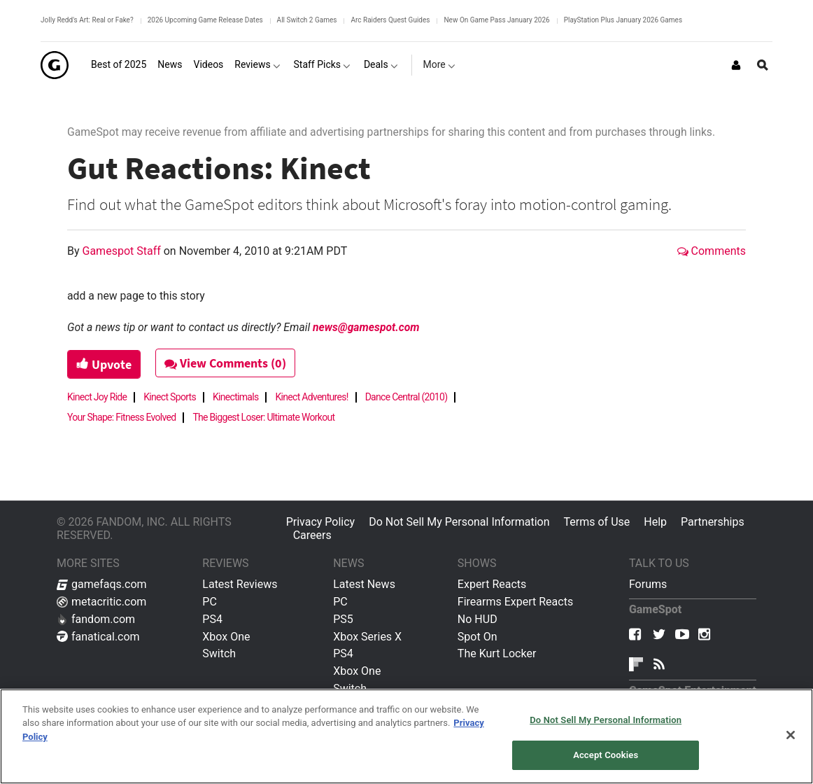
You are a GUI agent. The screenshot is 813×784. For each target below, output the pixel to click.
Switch (219, 653)
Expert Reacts (492, 584)
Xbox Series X (367, 636)
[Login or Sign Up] (736, 65)
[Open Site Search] (762, 65)
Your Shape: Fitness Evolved (121, 417)
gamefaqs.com (102, 584)
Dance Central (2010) (406, 396)
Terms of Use (597, 521)
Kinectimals (235, 396)
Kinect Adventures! (311, 396)
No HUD (477, 619)
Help (655, 521)
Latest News (364, 584)
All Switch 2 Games (307, 20)
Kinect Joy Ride (97, 396)
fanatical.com (98, 636)
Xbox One (226, 636)
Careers (312, 535)
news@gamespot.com (366, 327)
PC (209, 601)
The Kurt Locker (497, 653)
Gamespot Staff (123, 251)
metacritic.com (101, 601)
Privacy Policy (320, 521)
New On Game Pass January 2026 (496, 20)
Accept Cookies (605, 755)
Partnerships (712, 521)
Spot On (477, 636)
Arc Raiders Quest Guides (390, 20)
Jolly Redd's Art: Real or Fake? (87, 20)
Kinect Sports (169, 396)
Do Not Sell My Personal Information (459, 521)
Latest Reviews (239, 584)
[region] (406, 736)
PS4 (212, 619)
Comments (711, 251)
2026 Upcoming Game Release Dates (205, 20)
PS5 (343, 619)
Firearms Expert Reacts (515, 601)
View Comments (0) (225, 363)
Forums (648, 584)
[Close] (790, 735)
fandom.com (96, 619)
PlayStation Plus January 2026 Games (623, 20)
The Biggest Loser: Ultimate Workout (263, 417)
